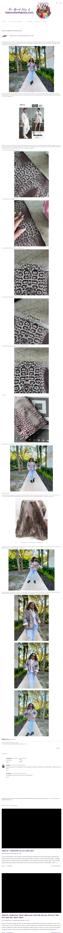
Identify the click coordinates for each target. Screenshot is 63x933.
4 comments (9, 865)
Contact (37, 21)
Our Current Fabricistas (15, 21)
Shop (45, 21)
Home (3, 21)
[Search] (57, 2)
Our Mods (29, 21)
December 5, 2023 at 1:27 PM (19, 773)
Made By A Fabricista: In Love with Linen (18, 850)
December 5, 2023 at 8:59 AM (18, 765)
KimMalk (8, 765)
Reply (7, 762)
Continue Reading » (56, 865)
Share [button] (58, 748)
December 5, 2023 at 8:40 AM (20, 758)
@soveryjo (12, 739)
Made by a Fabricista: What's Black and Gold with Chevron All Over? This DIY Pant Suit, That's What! (30, 916)
